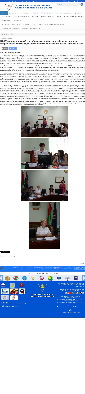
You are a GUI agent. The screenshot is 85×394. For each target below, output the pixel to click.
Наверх (82, 263)
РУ (65, 1)
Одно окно (77, 13)
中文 (78, 1)
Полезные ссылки (66, 13)
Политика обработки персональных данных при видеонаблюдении (70, 300)
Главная (4, 13)
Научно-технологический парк (73, 16)
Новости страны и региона (49, 13)
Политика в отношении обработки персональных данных (70, 297)
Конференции (6, 20)
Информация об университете (11, 24)
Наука (34, 24)
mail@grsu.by (80, 286)
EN (74, 1)
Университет (13, 13)
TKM (82, 1)
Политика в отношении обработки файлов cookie (70, 307)
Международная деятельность (11, 28)
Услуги (59, 16)
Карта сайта (17, 20)
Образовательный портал (21, 16)
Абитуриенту (24, 13)
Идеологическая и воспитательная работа (51, 24)
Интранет (35, 16)
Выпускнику (34, 13)
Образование (26, 24)
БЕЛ (69, 1)
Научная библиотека (47, 16)
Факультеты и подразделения (31, 28)
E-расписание (6, 16)
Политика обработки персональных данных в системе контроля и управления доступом (70, 303)
